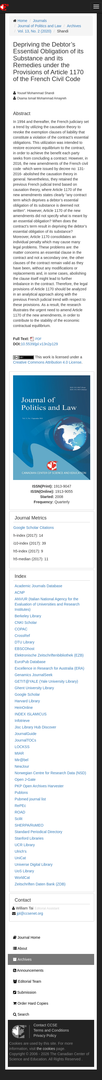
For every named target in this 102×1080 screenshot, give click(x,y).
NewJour (22, 766)
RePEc (20, 806)
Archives (74, 26)
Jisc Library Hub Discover (35, 727)
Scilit (18, 819)
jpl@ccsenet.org (30, 913)
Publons (21, 792)
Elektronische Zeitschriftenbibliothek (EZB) (49, 655)
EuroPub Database (30, 662)
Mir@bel (21, 760)
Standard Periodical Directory (38, 832)
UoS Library (24, 871)
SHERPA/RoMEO (29, 825)
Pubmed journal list (30, 799)
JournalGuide (25, 734)
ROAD (20, 812)
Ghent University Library (34, 688)
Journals (40, 21)
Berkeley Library (28, 616)
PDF (38, 339)
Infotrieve (22, 721)
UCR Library (25, 845)
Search (19, 1014)
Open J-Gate (25, 779)
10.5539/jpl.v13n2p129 (39, 344)
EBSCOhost (24, 649)
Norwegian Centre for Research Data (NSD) (50, 773)
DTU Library (24, 642)
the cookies (46, 1049)
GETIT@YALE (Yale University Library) (46, 681)
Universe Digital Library (34, 864)
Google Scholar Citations (33, 527)
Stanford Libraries (29, 838)
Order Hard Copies (29, 1003)
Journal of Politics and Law (39, 26)
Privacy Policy (44, 1035)
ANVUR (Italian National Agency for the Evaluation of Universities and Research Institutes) (47, 604)
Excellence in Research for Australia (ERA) (49, 668)
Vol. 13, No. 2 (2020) (34, 31)
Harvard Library (27, 701)
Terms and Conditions (51, 1030)
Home (22, 21)
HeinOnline (24, 707)
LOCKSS (22, 747)
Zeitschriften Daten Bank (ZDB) (40, 884)
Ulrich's (20, 851)
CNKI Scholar (26, 622)
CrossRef (22, 636)
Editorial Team (25, 981)
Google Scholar (27, 694)
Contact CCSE (45, 1025)
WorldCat (22, 877)
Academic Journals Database (38, 586)
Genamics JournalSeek (34, 675)
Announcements (26, 970)
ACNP (20, 592)
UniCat (20, 858)
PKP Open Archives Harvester (39, 786)
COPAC (21, 629)
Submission (23, 992)
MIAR (19, 753)
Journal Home (25, 937)
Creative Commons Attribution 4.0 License (47, 362)
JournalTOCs (25, 740)
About (18, 948)
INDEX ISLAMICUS (31, 714)
